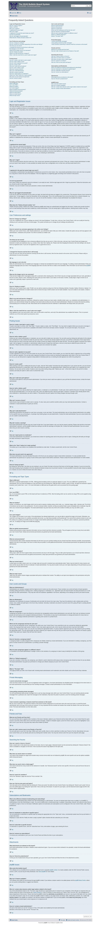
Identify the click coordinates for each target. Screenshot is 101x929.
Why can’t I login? (14, 31)
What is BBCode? (14, 83)
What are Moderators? (56, 27)
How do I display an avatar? (16, 51)
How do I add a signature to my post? (19, 63)
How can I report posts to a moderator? (19, 73)
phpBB (88, 265)
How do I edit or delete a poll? (17, 67)
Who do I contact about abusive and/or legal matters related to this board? (69, 86)
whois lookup (37, 892)
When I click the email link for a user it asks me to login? (23, 55)
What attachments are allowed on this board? (62, 77)
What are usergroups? (56, 28)
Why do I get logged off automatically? (19, 36)
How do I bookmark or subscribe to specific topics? (63, 69)
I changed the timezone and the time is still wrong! (22, 47)
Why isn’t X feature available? (58, 85)
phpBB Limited (53, 870)
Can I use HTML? (14, 84)
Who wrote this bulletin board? (58, 83)
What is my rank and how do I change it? (19, 53)
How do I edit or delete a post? (17, 61)
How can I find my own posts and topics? (61, 62)
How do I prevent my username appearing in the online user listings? (26, 44)
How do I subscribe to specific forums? (60, 70)
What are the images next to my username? (20, 50)
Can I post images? (14, 88)
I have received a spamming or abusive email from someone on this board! (69, 44)
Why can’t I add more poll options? (18, 66)
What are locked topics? (15, 94)
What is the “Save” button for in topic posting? (21, 75)
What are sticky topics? (15, 92)
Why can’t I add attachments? (17, 70)
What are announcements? (16, 91)
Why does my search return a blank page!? (61, 59)
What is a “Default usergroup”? (58, 34)
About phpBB (41, 871)
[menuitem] (19, 13)
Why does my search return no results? (60, 57)
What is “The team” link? (57, 36)
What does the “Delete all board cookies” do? (20, 37)
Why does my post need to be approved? (19, 76)
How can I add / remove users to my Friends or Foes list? (65, 51)
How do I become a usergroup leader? (60, 31)
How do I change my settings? (17, 42)
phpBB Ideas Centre (80, 880)
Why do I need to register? (16, 25)
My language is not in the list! (17, 48)
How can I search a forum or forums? (60, 56)
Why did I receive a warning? (16, 72)
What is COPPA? (14, 27)
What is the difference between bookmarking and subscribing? (66, 67)
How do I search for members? (58, 60)
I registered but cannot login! (16, 30)
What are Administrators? (57, 25)
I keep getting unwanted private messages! (61, 42)
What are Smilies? (14, 86)
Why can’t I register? (14, 28)
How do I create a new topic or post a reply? (20, 60)
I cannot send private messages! (59, 41)
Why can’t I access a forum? (16, 69)
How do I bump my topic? (16, 78)
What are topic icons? (15, 95)
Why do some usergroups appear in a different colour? (64, 33)
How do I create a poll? (15, 64)
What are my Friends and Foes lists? (60, 49)
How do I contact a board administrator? (61, 88)
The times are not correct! (16, 45)
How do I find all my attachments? (59, 78)
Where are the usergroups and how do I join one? (63, 30)
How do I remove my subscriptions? (59, 72)
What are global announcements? (18, 89)
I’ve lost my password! (15, 34)
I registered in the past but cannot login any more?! (22, 33)
